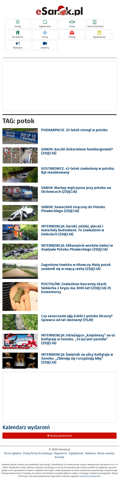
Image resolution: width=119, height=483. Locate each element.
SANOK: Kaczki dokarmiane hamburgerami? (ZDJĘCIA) (77, 151)
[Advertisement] (59, 85)
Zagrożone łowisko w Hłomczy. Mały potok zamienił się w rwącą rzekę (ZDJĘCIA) (76, 267)
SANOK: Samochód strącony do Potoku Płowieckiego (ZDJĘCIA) (73, 209)
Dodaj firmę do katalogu (37, 453)
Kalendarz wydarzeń (26, 427)
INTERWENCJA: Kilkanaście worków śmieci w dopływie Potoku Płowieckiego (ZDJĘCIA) (77, 247)
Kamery (45, 45)
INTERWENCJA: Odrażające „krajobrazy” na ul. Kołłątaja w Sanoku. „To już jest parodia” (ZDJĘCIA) (78, 339)
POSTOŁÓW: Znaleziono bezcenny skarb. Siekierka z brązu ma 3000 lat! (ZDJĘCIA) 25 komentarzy (76, 288)
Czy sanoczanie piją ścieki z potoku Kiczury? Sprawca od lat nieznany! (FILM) (77, 318)
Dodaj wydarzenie (59, 435)
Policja (72, 34)
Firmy (45, 34)
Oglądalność (76, 453)
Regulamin (60, 453)
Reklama (18, 45)
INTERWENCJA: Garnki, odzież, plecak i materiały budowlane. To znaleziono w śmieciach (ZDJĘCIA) (72, 230)
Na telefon (18, 34)
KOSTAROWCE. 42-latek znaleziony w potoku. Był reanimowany (78, 170)
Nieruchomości (95, 24)
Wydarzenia (99, 34)
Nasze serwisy (105, 453)
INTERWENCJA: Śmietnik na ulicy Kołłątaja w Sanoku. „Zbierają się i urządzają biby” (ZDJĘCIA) (77, 358)
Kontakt (59, 457)
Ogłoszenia (45, 24)
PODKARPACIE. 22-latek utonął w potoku (74, 130)
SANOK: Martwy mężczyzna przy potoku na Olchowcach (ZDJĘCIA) (76, 190)
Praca (72, 24)
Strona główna (12, 453)
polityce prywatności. (91, 476)
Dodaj (18, 24)
